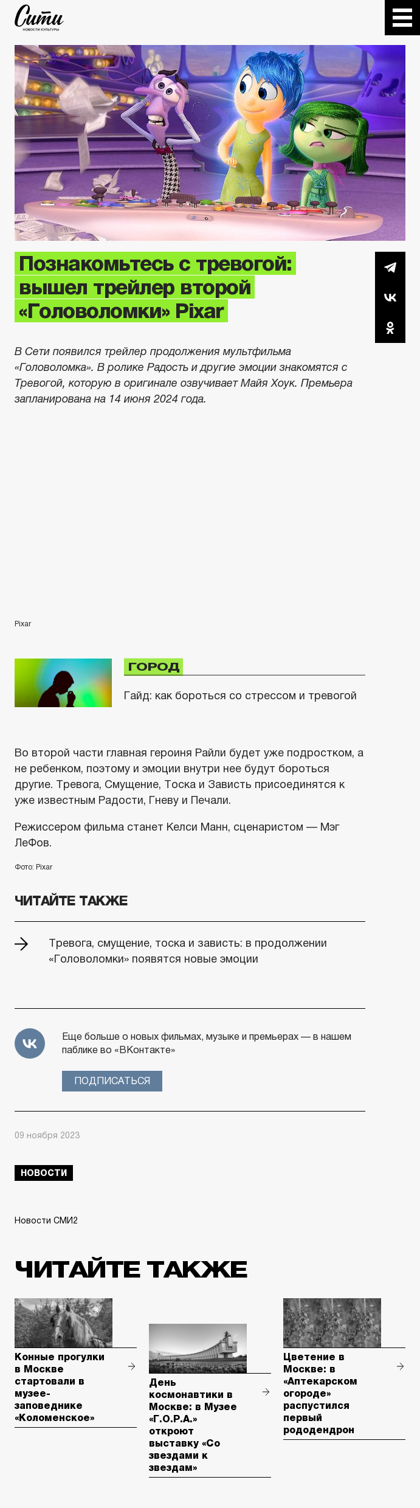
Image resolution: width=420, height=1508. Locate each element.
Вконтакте (390, 297)
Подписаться (112, 1081)
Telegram (390, 267)
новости (44, 1173)
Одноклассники (390, 328)
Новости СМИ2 (46, 1220)
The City (39, 17)
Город (153, 667)
